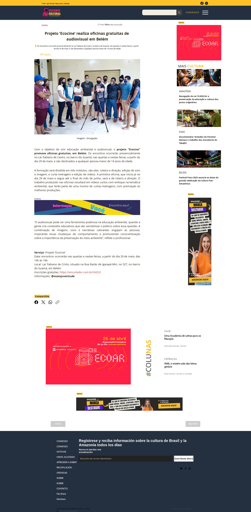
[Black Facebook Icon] (185, 468)
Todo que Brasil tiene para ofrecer (55, 3)
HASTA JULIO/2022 (66, 457)
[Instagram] (206, 3)
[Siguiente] (193, 424)
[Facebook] (201, 3)
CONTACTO (62, 488)
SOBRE (60, 478)
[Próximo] (221, 42)
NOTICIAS (61, 451)
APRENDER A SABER (66, 462)
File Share (61, 494)
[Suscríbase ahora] (183, 459)
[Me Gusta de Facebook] (86, 468)
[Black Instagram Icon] (189, 468)
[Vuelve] (48, 25)
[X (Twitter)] (43, 302)
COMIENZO (62, 441)
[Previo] (176, 42)
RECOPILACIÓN (64, 467)
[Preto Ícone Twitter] (181, 468)
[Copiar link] (57, 302)
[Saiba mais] (198, 42)
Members (61, 499)
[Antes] (58, 424)
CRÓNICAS (62, 472)
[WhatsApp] (50, 302)
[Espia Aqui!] (205, 12)
